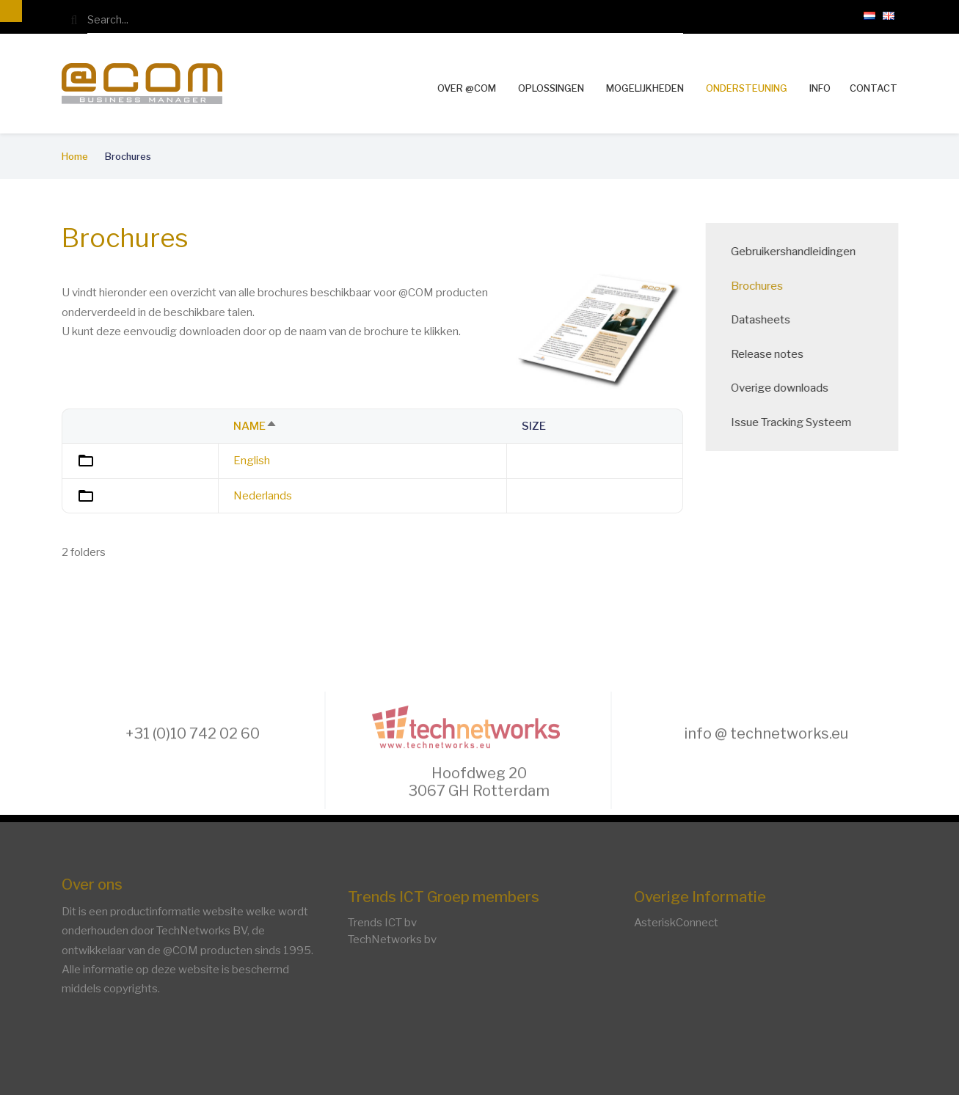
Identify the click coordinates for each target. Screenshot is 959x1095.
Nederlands (262, 495)
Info (820, 88)
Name (255, 426)
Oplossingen (551, 88)
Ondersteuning (746, 88)
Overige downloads (790, 388)
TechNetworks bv (392, 939)
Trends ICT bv (382, 922)
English (251, 460)
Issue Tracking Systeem (801, 422)
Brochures (767, 286)
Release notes (777, 354)
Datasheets (771, 319)
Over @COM (466, 88)
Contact (873, 88)
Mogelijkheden (645, 88)
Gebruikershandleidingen (803, 251)
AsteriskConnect (676, 922)
